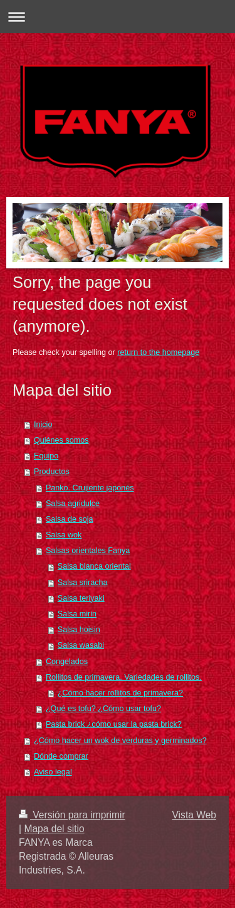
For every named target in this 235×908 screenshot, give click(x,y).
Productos (52, 471)
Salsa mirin (77, 614)
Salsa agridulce (73, 503)
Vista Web (194, 815)
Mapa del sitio (54, 828)
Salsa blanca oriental (94, 566)
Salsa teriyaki (81, 598)
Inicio (43, 424)
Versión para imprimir (72, 815)
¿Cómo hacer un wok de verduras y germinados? (120, 740)
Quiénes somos (61, 440)
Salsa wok (63, 535)
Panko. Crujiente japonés (90, 487)
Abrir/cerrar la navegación (117, 16)
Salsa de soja (69, 519)
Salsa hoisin (79, 629)
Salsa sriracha (83, 582)
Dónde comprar (61, 756)
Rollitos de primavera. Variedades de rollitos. (124, 677)
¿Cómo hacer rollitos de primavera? (120, 693)
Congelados (67, 661)
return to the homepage (158, 352)
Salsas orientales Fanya (88, 550)
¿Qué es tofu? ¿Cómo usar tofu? (103, 708)
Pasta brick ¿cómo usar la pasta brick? (114, 724)
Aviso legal (53, 772)
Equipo (46, 455)
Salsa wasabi (81, 645)
